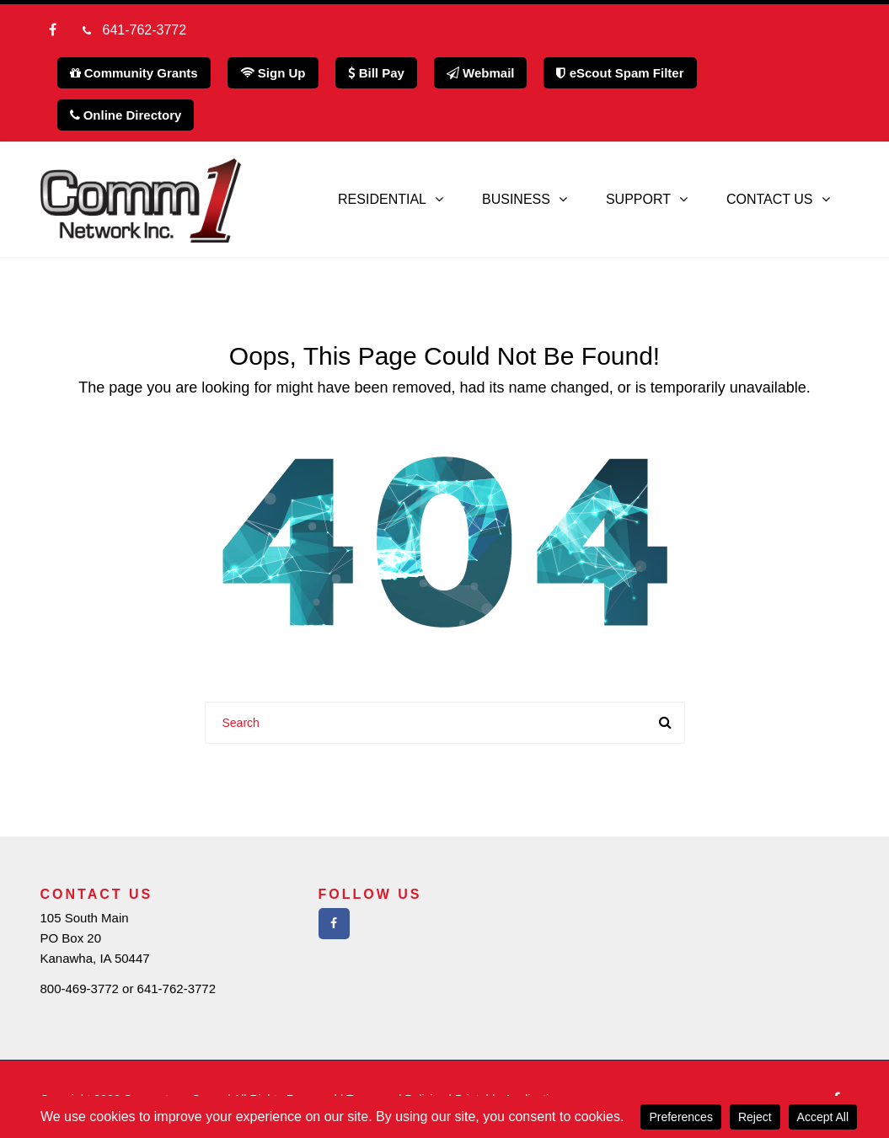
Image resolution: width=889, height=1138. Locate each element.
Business (516, 199)
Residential (382, 199)
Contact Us (769, 199)
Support (638, 199)
